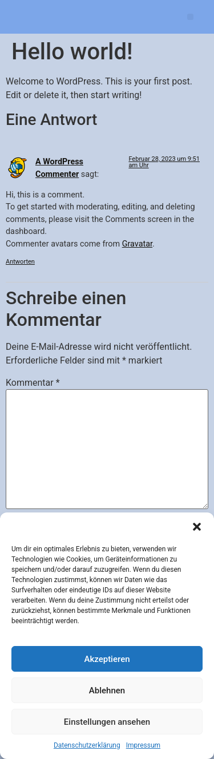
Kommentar (33, 382)
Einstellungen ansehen (107, 722)
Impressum (143, 745)
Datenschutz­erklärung (87, 745)
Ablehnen (107, 690)
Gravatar (137, 244)
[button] (197, 526)
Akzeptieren (107, 659)
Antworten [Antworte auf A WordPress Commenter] (20, 261)
